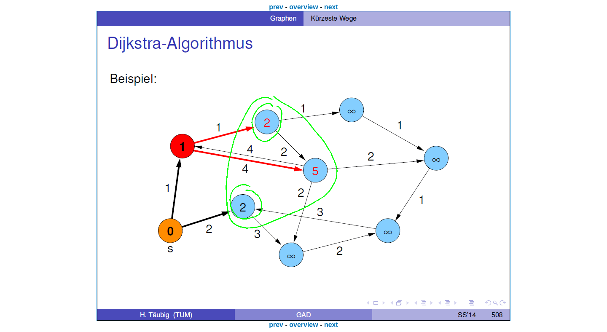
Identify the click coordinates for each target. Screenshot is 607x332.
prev (276, 7)
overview (303, 7)
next (331, 7)
